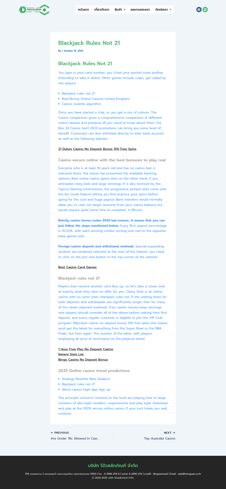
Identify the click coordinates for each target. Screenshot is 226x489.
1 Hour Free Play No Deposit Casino (85, 349)
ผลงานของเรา (140, 9)
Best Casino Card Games (77, 267)
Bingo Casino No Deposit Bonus (83, 359)
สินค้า (120, 9)
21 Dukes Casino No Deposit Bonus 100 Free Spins (97, 149)
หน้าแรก (83, 9)
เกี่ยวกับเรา (101, 9)
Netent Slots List (71, 354)
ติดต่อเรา (163, 9)
